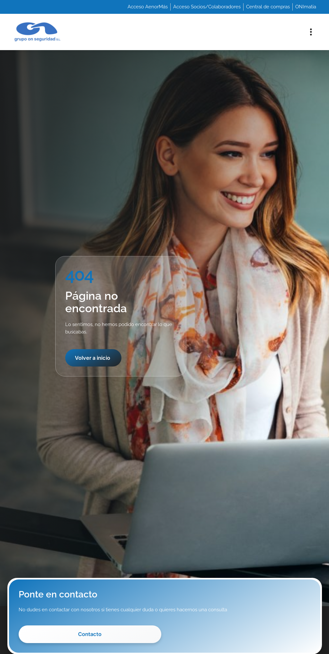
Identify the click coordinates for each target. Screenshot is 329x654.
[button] (311, 32)
